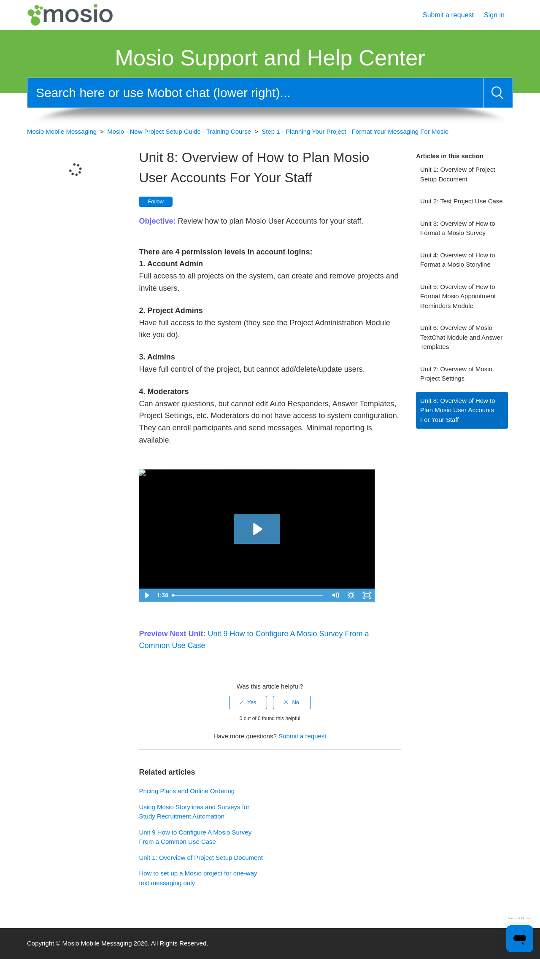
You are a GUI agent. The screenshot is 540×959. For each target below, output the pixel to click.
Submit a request (448, 15)
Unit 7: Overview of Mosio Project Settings (456, 373)
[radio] (248, 702)
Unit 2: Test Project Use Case (461, 201)
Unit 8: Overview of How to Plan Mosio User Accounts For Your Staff (457, 410)
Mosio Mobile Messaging (62, 131)
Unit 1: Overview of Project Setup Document (457, 174)
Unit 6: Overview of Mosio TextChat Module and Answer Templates (461, 337)
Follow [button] (156, 201)
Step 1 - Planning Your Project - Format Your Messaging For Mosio (355, 131)
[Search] (255, 93)
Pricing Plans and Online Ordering (187, 790)
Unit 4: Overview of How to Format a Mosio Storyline (457, 259)
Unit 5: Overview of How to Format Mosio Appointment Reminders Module (458, 296)
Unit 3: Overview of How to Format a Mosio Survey (457, 228)
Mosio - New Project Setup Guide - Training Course (179, 131)
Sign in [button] (494, 15)
